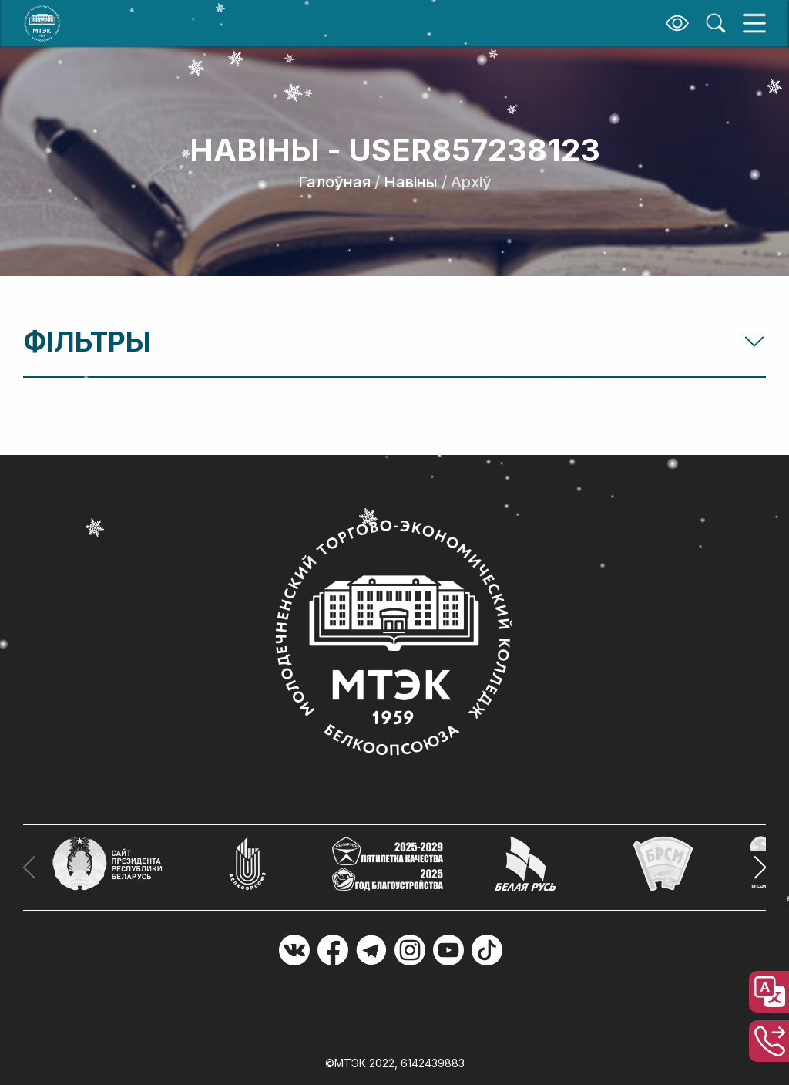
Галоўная (334, 182)
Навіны (411, 182)
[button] (755, 868)
